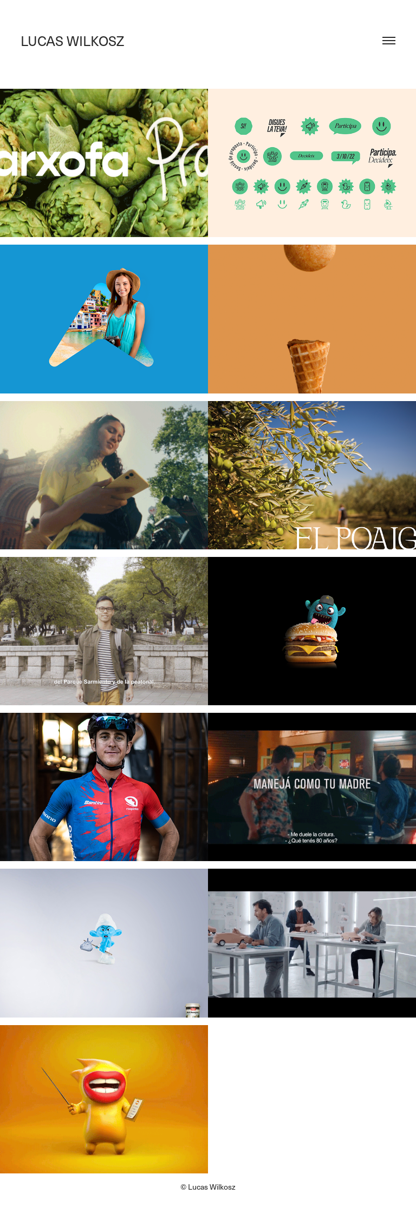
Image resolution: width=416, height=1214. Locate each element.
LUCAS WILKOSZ (72, 40)
